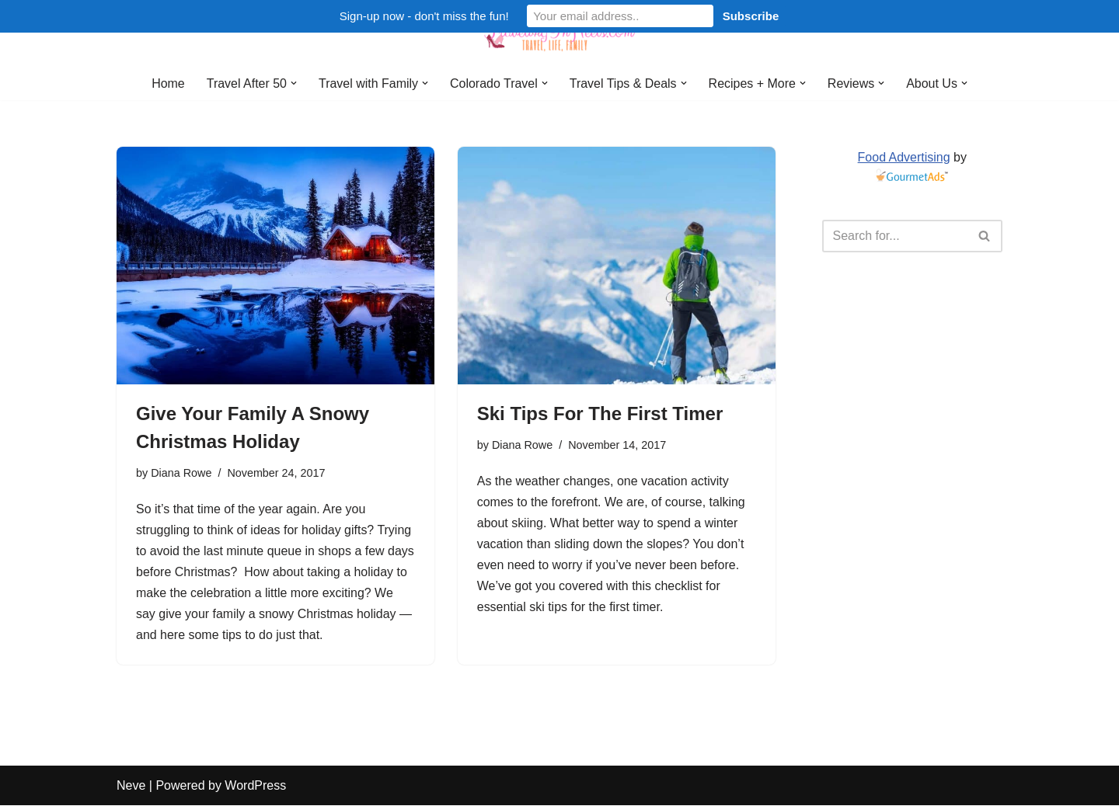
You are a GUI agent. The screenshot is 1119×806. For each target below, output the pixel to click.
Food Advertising (903, 157)
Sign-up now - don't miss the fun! (424, 16)
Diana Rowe (181, 473)
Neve (131, 786)
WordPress (255, 786)
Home (167, 83)
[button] (293, 83)
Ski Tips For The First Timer (600, 413)
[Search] (895, 236)
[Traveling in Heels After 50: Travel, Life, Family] (559, 33)
